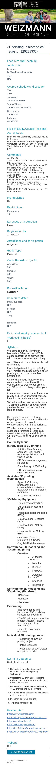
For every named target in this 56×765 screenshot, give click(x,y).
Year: (9, 90)
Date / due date (14, 302)
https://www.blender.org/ (19, 721)
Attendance (13, 264)
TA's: (9, 76)
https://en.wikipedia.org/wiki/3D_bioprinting (28, 732)
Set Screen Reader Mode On (16, 760)
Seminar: (11, 271)
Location (11, 309)
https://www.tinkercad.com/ (20, 714)
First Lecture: (13, 111)
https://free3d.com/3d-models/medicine (26, 728)
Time (9, 316)
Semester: (12, 97)
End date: (11, 118)
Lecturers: (12, 69)
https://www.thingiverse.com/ (21, 724)
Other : (10, 278)
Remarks (11, 323)
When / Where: (14, 104)
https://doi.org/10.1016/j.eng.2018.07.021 (27, 717)
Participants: (13, 211)
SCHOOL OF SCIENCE (28, 30)
